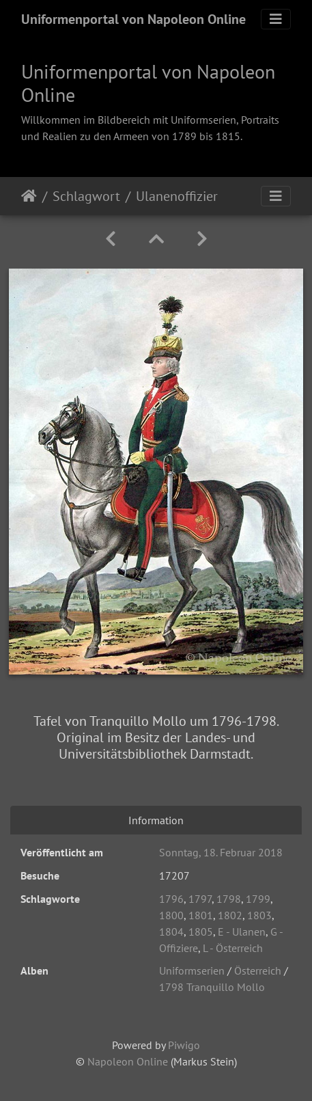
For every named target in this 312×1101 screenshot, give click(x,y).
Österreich (257, 970)
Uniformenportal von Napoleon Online (133, 19)
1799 (258, 899)
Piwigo (184, 1045)
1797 (200, 899)
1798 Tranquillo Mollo (212, 987)
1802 (230, 915)
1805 (200, 931)
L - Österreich (233, 948)
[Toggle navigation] (276, 19)
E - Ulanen (242, 931)
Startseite (29, 196)
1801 (200, 915)
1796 (171, 899)
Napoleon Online (127, 1061)
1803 (259, 915)
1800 (171, 915)
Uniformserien (192, 970)
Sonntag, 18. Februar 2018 (221, 852)
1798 (228, 899)
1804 (171, 931)
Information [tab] (156, 820)
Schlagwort (86, 196)
